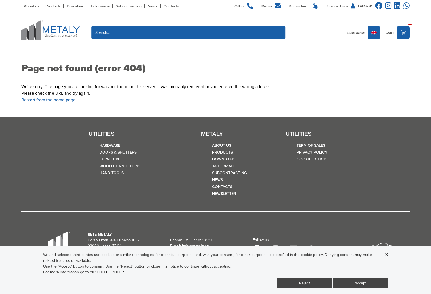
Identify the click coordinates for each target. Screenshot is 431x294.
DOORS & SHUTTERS (118, 152)
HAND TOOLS (112, 173)
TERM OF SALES (311, 145)
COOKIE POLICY (311, 159)
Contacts (171, 6)
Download (75, 6)
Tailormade (100, 6)
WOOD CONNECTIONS (120, 166)
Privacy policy (312, 152)
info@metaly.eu (195, 246)
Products (53, 6)
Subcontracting (129, 6)
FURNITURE (110, 159)
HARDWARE (110, 145)
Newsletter (224, 193)
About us (31, 6)
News (153, 6)
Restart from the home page (48, 100)
